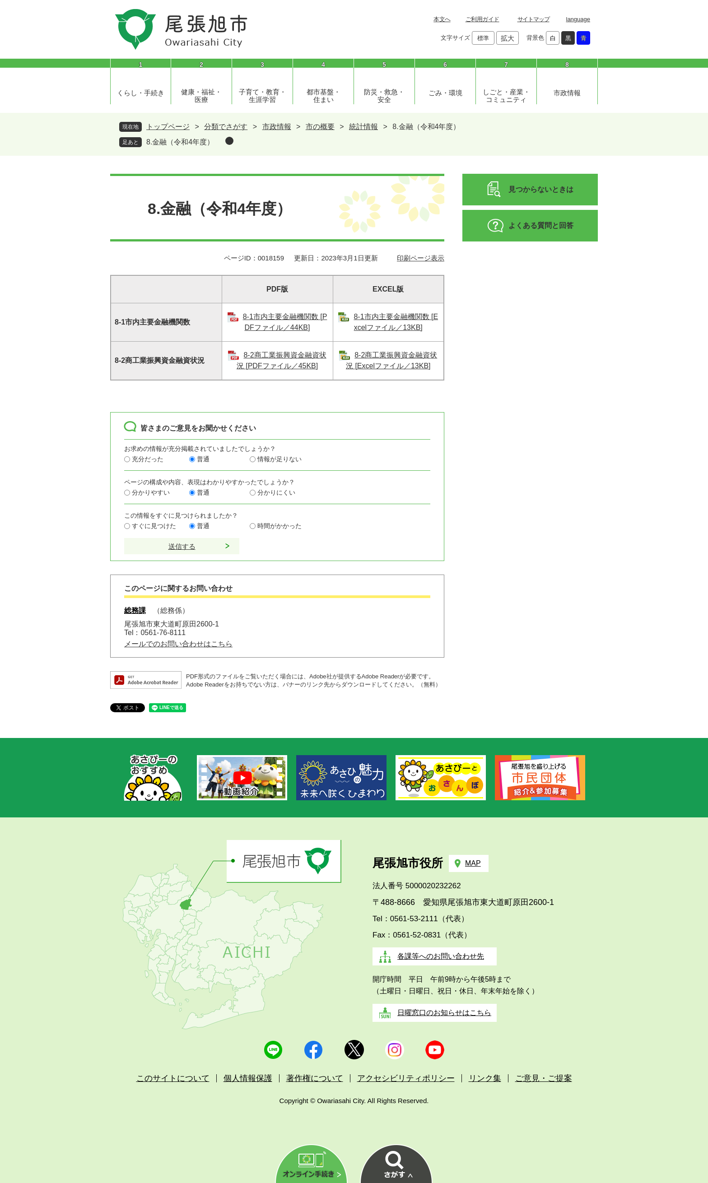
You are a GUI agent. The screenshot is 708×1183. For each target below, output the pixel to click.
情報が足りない (279, 459)
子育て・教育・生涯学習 (262, 95)
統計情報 (363, 126)
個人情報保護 (248, 1078)
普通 (203, 459)
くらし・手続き (140, 93)
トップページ (168, 126)
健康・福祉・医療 (201, 95)
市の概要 (320, 126)
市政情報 (567, 93)
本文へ (441, 19)
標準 (483, 38)
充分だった (147, 459)
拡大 (507, 38)
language (578, 19)
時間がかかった (279, 525)
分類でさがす (225, 126)
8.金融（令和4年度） (180, 142)
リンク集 (485, 1078)
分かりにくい (276, 492)
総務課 (135, 610)
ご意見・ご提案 (543, 1078)
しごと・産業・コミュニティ (506, 95)
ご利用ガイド (482, 19)
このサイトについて (173, 1078)
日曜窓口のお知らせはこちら (444, 1012)
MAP (473, 863)
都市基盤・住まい (323, 95)
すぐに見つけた (154, 525)
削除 (229, 141)
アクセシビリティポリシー (406, 1078)
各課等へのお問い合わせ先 (440, 956)
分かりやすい (151, 492)
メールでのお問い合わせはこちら (178, 644)
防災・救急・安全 (384, 95)
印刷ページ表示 (420, 258)
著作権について (314, 1078)
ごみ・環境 (445, 93)
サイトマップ (533, 19)
